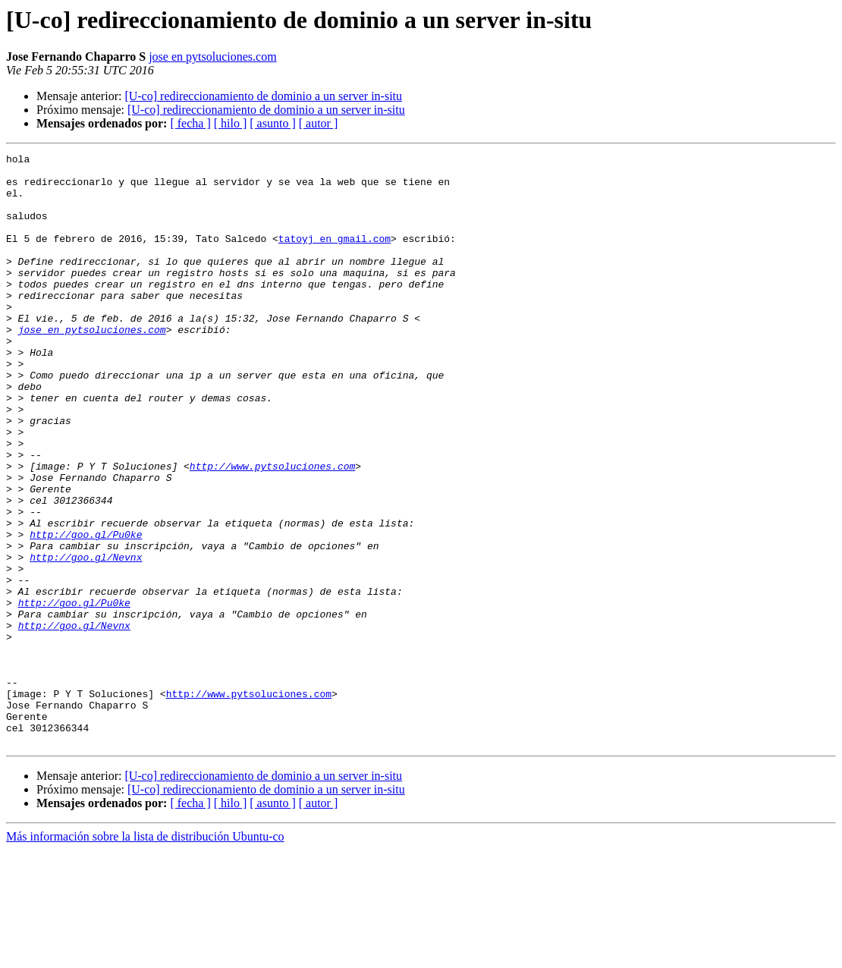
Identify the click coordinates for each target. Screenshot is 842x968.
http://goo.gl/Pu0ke (86, 611)
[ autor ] (318, 123)
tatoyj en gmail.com (334, 256)
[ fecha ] (190, 123)
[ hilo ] (230, 123)
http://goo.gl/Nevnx (86, 639)
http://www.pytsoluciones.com (272, 529)
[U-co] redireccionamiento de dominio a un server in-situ (263, 96)
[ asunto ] (272, 123)
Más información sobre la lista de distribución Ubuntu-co (145, 954)
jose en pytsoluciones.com (212, 56)
